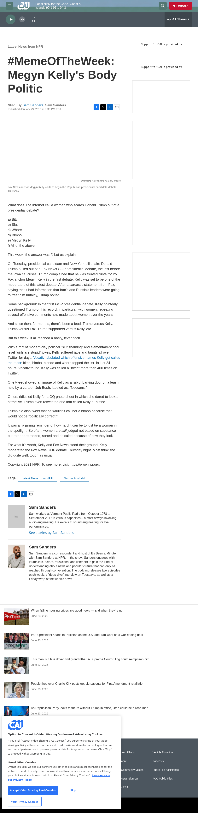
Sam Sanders (33, 105)
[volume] (22, 19)
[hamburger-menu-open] (9, 6)
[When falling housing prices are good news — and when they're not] (16, 616)
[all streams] (178, 19)
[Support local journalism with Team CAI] (161, 97)
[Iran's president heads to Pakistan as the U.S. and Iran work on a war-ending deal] (16, 641)
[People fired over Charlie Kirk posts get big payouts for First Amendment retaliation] (16, 690)
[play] (11, 19)
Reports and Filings (123, 752)
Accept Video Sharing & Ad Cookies (33, 790)
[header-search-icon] (163, 6)
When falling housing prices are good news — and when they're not (77, 610)
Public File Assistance (166, 769)
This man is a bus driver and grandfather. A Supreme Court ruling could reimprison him (90, 659)
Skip (73, 790)
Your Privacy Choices (24, 802)
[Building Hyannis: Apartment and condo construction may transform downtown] (161, 338)
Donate (182, 6)
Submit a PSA (119, 787)
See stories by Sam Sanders (51, 532)
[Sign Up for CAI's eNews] (161, 216)
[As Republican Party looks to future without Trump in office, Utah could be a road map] (16, 714)
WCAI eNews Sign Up (124, 778)
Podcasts (158, 761)
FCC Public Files (163, 778)
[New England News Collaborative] (161, 281)
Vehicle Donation (163, 752)
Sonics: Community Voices (127, 769)
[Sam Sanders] (16, 516)
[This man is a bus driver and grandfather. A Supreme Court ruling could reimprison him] (16, 665)
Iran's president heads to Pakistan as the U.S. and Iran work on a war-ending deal (87, 635)
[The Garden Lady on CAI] (161, 150)
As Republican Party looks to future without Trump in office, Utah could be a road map (89, 708)
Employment (118, 761)
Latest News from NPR (25, 46)
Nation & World (74, 478)
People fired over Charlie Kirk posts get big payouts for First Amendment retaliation (87, 683)
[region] (61, 762)
